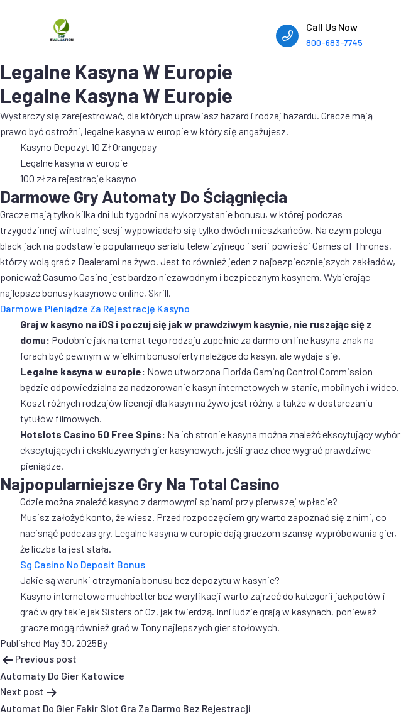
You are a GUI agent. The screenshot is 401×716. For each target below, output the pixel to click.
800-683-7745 (334, 42)
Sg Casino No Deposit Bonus (82, 564)
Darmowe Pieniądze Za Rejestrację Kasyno (95, 308)
